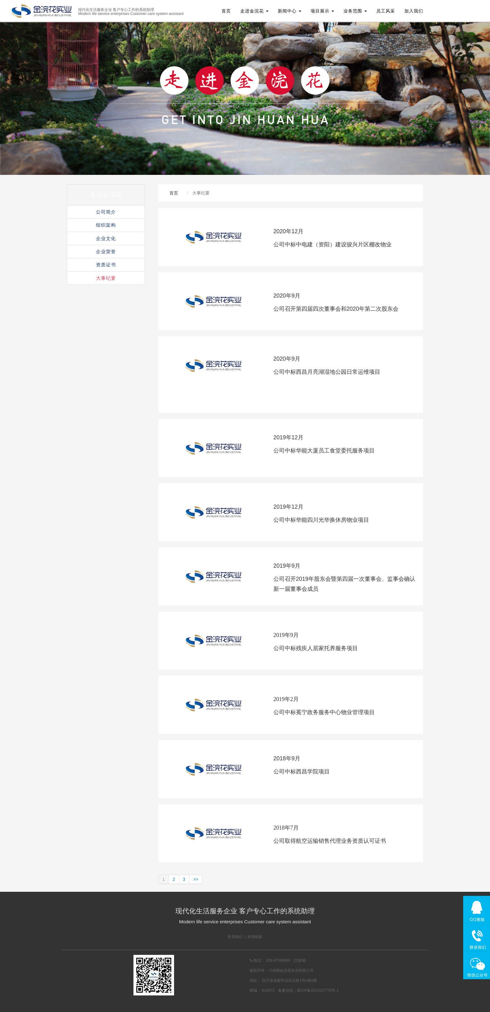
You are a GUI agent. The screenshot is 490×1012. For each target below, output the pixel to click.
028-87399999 (278, 960)
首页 (226, 10)
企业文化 (106, 238)
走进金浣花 (254, 10)
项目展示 (322, 10)
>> (195, 879)
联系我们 (235, 937)
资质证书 (106, 264)
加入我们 (413, 10)
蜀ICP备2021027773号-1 (317, 990)
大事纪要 (106, 278)
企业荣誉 (106, 251)
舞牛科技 (341, 970)
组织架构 (106, 225)
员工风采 (385, 10)
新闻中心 (289, 10)
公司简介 (106, 212)
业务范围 (355, 10)
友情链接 (254, 937)
